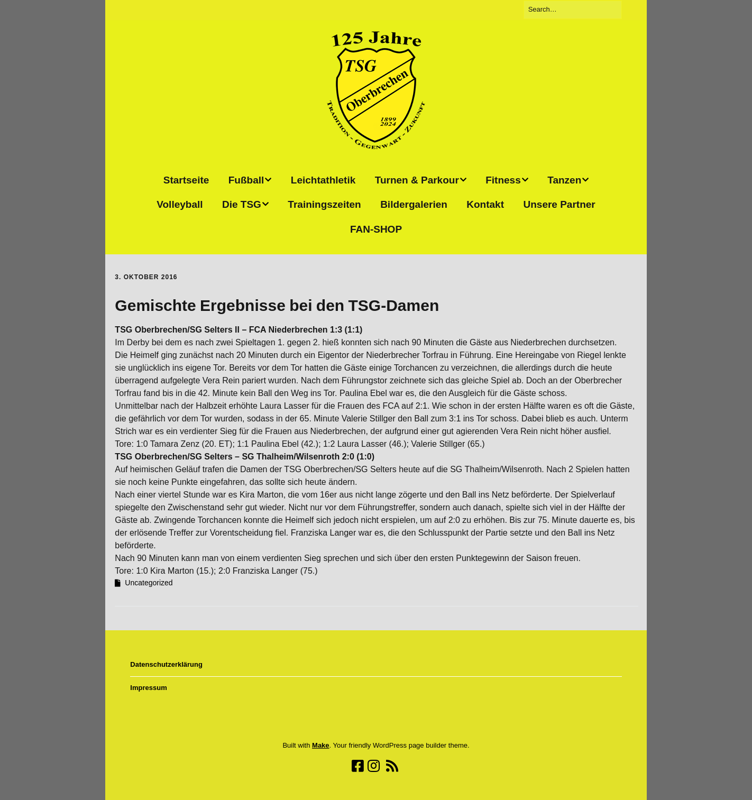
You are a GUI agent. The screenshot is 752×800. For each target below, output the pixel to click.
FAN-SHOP (376, 229)
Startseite (186, 180)
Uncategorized (148, 582)
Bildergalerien (413, 204)
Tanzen (564, 180)
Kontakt (485, 204)
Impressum (148, 688)
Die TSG (241, 204)
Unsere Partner (559, 204)
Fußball (246, 180)
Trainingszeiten (324, 204)
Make (320, 745)
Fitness (503, 180)
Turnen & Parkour (417, 180)
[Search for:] (573, 10)
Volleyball (180, 204)
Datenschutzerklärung (166, 664)
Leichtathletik (323, 180)
